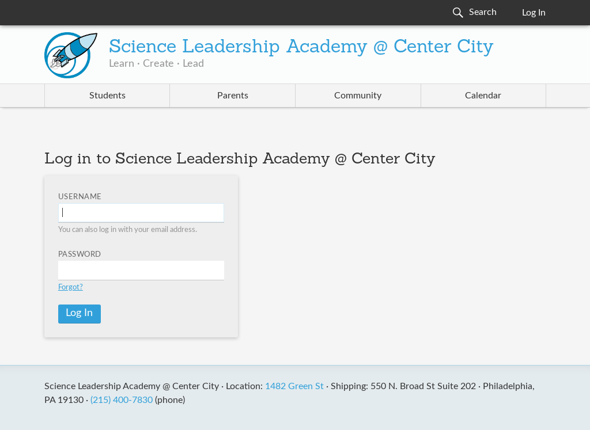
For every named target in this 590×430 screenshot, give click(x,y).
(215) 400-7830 (121, 400)
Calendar (483, 95)
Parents (232, 95)
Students (107, 95)
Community (357, 95)
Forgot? (70, 287)
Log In (534, 12)
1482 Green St (294, 386)
